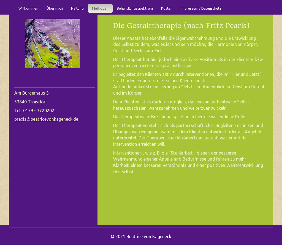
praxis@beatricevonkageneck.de (46, 119)
